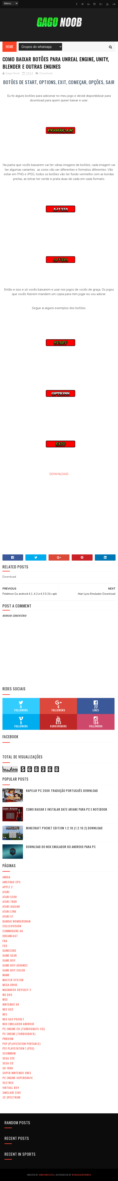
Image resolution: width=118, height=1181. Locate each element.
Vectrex (8, 1082)
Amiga (6, 877)
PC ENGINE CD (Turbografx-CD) (23, 1029)
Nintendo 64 (10, 1004)
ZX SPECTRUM (11, 1097)
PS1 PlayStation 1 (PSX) (18, 1048)
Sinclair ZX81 (11, 1092)
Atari (5, 892)
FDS (4, 945)
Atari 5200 (9, 897)
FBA (4, 941)
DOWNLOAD (58, 474)
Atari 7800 (9, 901)
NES (4, 1014)
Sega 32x (8, 1058)
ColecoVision (11, 926)
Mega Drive (10, 985)
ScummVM (9, 1053)
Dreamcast (10, 936)
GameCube (9, 950)
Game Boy (9, 960)
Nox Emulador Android (18, 1024)
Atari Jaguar (11, 906)
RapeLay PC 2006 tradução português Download (62, 790)
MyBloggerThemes (81, 1174)
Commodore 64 (12, 931)
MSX (5, 999)
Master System (12, 980)
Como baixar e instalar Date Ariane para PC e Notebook (66, 809)
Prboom (7, 1038)
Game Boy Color (13, 970)
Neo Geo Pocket (13, 1019)
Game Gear (9, 955)
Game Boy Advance (15, 965)
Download (46, 73)
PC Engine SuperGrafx (17, 1078)
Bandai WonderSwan (16, 921)
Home (9, 46)
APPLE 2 (7, 887)
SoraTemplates (46, 1174)
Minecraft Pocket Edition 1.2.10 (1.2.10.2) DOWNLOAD (64, 828)
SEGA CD (8, 1063)
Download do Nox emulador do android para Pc (61, 846)
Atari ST (8, 916)
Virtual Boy (10, 1087)
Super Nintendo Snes (16, 1073)
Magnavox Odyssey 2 (16, 989)
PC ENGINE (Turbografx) (18, 1033)
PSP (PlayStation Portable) (21, 1043)
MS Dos (7, 994)
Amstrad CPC (11, 882)
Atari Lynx (9, 911)
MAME (6, 975)
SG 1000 (7, 1068)
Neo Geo (7, 1009)
